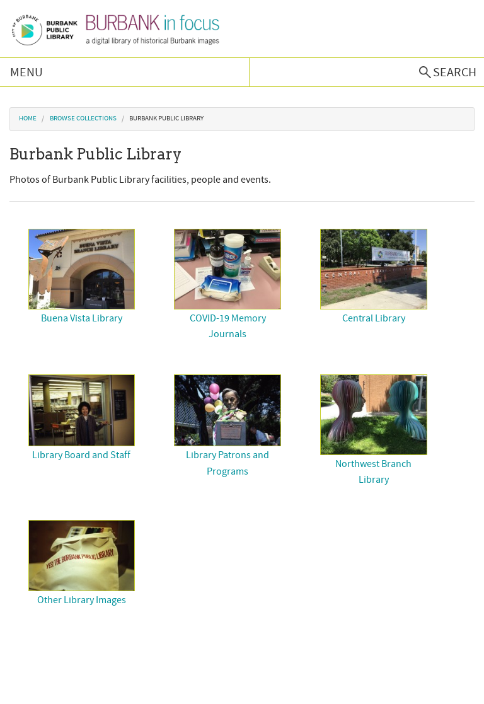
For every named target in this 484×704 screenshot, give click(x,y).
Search (454, 72)
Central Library (373, 318)
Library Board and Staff (81, 455)
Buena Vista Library (81, 318)
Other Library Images (81, 600)
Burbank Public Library (166, 118)
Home (28, 118)
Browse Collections (83, 118)
